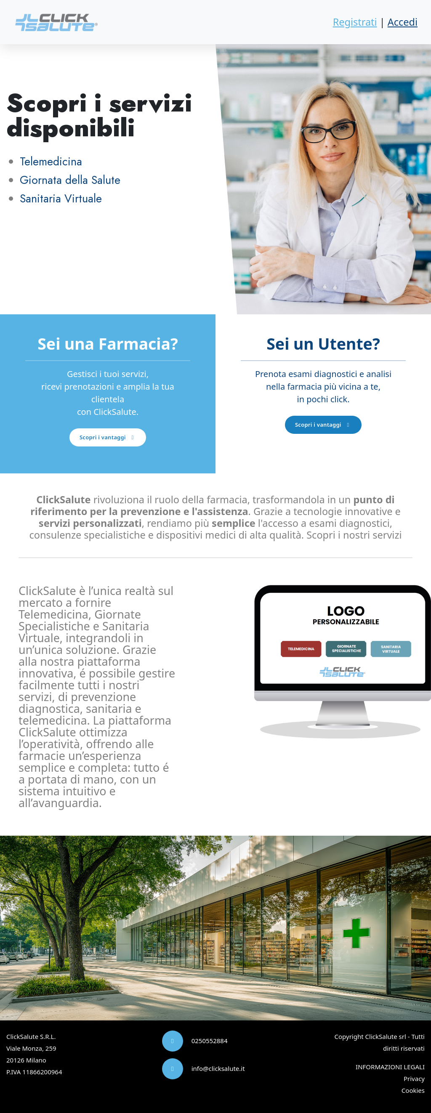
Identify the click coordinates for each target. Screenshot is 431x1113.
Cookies (413, 1090)
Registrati (355, 22)
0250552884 (210, 1040)
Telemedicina (51, 161)
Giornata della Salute (70, 180)
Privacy (414, 1078)
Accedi (403, 22)
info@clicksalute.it (218, 1068)
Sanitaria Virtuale (61, 198)
